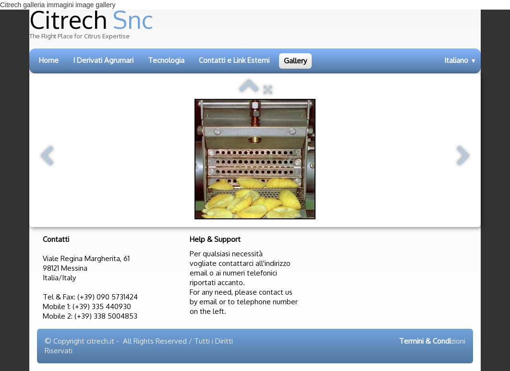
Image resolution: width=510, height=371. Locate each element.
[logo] (246, 28)
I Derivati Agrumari (103, 60)
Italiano (460, 60)
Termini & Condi (425, 341)
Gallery (295, 60)
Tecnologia (166, 60)
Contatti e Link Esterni (234, 60)
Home (49, 60)
